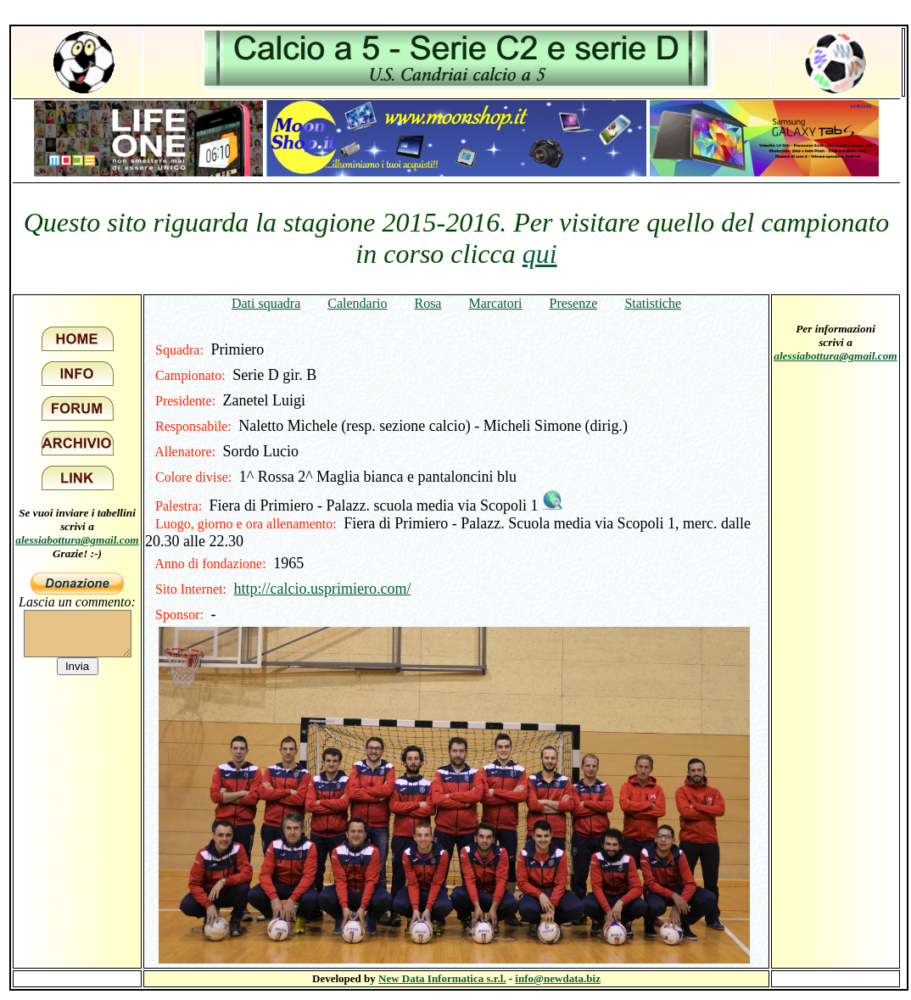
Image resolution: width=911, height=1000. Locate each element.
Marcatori (495, 303)
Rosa (427, 303)
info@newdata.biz (558, 978)
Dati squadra (266, 303)
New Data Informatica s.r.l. (442, 978)
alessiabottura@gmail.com (77, 540)
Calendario (357, 303)
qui (540, 253)
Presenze (574, 303)
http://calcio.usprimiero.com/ (322, 588)
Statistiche (652, 303)
